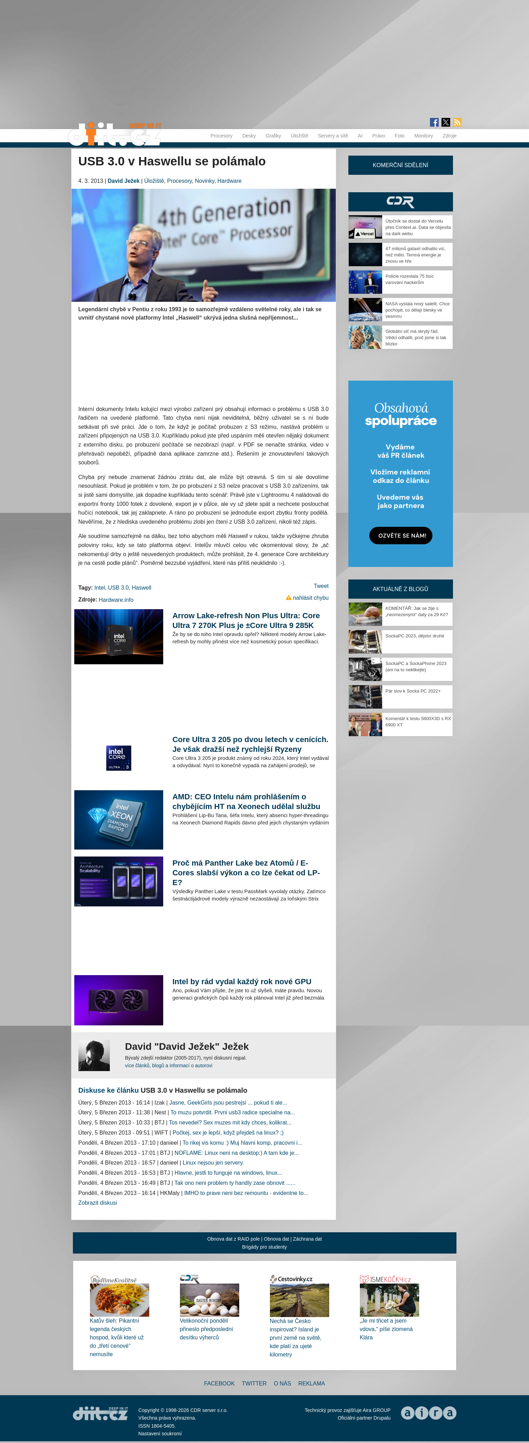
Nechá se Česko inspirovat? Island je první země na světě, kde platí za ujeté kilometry (296, 1338)
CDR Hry (400, 201)
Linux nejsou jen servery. (213, 1163)
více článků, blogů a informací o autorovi (169, 1065)
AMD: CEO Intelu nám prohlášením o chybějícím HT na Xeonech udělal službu (246, 801)
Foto (400, 136)
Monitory (423, 136)
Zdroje (450, 136)
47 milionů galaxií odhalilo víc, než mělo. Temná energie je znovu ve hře (416, 255)
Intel (99, 588)
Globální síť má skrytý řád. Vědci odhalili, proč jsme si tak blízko (416, 337)
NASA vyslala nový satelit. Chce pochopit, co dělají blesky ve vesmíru (418, 310)
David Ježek (124, 181)
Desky (249, 136)
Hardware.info (116, 600)
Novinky (204, 181)
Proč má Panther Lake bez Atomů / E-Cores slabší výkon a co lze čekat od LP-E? (246, 873)
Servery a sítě (333, 136)
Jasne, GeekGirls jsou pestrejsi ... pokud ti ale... (228, 1103)
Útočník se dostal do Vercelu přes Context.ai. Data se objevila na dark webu (418, 227)
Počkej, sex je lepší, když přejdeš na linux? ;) (228, 1133)
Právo (378, 136)
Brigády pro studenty (264, 1247)
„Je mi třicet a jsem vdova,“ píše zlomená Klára (386, 1329)
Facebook (219, 1383)
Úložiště (299, 136)
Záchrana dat (307, 1239)
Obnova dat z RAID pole (233, 1239)
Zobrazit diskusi (97, 1203)
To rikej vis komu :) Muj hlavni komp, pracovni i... (242, 1143)
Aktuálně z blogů (400, 589)
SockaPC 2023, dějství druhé (415, 635)
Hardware (230, 181)
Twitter (254, 1383)
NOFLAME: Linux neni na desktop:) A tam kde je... (237, 1153)
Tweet (321, 586)
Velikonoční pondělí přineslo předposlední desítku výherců (206, 1329)
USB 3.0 (118, 588)
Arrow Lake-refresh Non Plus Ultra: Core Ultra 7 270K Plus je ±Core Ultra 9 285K (246, 620)
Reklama (311, 1383)
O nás (282, 1383)
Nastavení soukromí (160, 1433)
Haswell (141, 588)
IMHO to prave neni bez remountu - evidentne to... (246, 1193)
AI (360, 136)
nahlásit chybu (310, 598)
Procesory (222, 136)
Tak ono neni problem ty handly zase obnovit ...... (234, 1183)
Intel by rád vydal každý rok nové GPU (241, 981)
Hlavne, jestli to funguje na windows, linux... (228, 1173)
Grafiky (273, 136)
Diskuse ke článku (108, 1090)
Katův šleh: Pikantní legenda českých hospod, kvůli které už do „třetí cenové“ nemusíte (117, 1337)
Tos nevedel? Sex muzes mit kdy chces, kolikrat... (230, 1123)
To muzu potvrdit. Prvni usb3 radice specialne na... (233, 1112)
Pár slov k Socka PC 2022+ (413, 691)
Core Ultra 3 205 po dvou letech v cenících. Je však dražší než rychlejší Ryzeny (250, 744)
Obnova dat (276, 1239)
